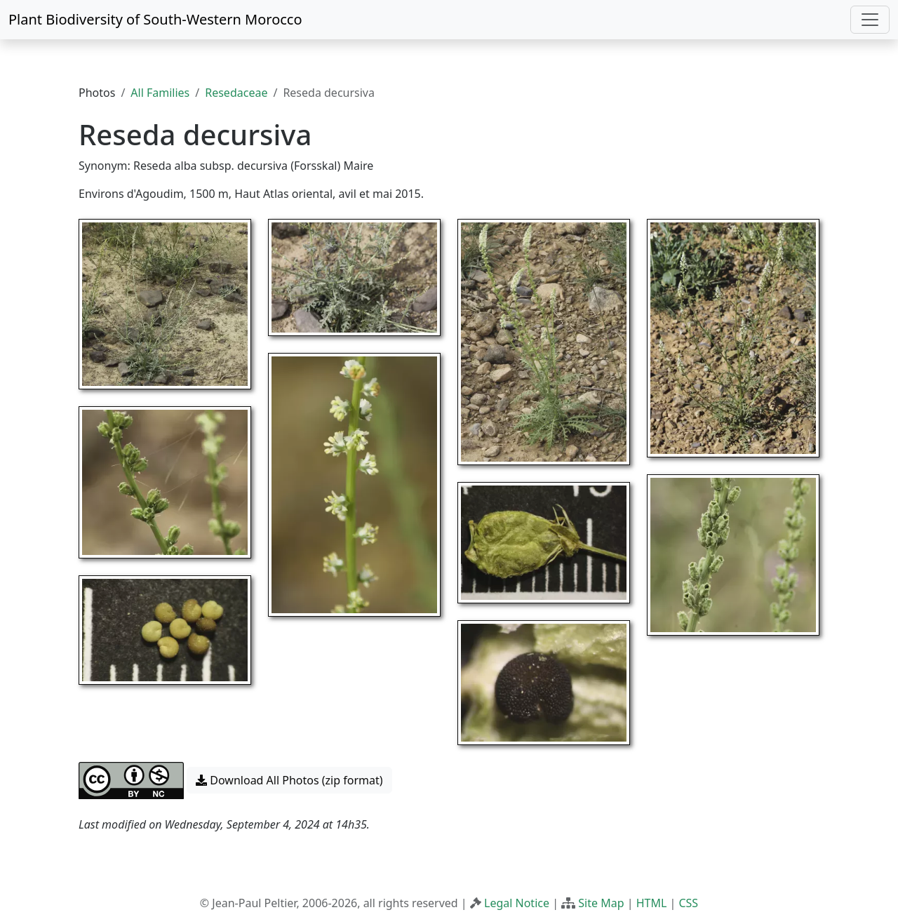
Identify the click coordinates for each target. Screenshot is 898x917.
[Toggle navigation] (870, 20)
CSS (688, 903)
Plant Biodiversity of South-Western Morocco (155, 19)
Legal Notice (516, 903)
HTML (651, 903)
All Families (159, 92)
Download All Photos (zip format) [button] (289, 780)
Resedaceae (236, 92)
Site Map (601, 903)
